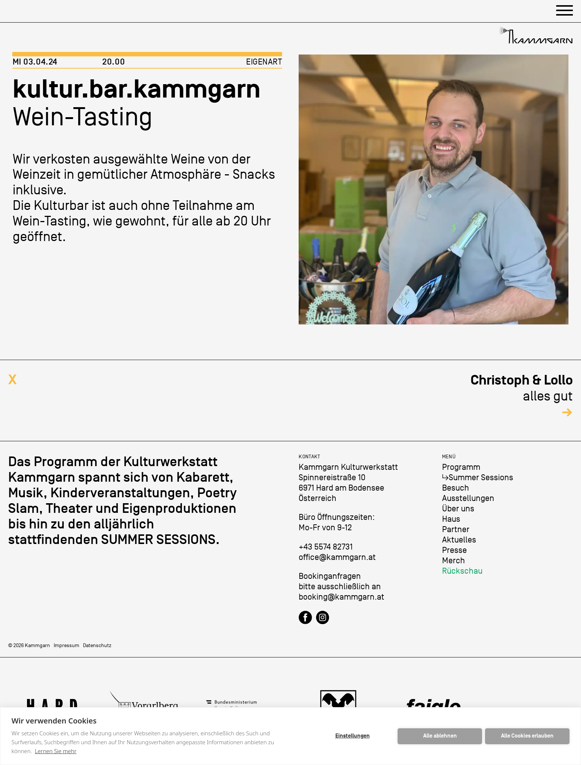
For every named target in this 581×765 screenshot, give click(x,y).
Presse (454, 550)
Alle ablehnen (440, 735)
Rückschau (462, 571)
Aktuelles (459, 539)
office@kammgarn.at (337, 557)
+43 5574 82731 (326, 546)
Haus (451, 519)
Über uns (458, 508)
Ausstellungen (468, 498)
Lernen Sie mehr (55, 751)
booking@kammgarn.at (341, 596)
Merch (453, 560)
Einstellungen (352, 735)
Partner (455, 529)
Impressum (66, 645)
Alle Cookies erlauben (527, 735)
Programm (461, 467)
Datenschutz (97, 645)
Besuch (455, 487)
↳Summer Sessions (477, 477)
